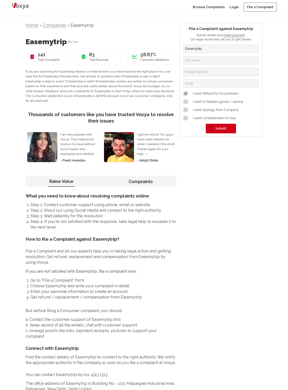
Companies (54, 25)
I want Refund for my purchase (215, 93)
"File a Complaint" (57, 280)
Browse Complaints (209, 7)
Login (234, 7)
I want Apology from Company (216, 110)
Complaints (141, 181)
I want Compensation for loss (214, 118)
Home (32, 25)
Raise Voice (61, 181)
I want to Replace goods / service (218, 102)
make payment (234, 35)
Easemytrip (82, 25)
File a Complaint (260, 7)
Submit (220, 128)
